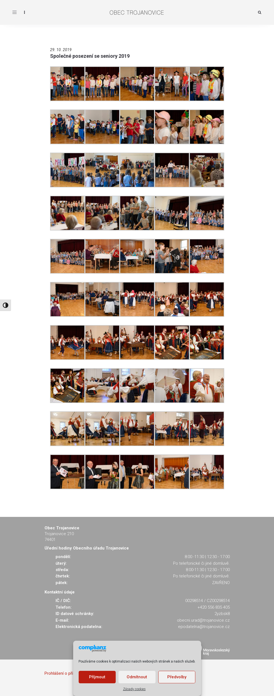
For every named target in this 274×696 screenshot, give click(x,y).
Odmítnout (137, 676)
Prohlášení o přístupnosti (67, 673)
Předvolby (176, 676)
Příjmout (97, 676)
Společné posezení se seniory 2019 (90, 56)
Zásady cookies (134, 689)
